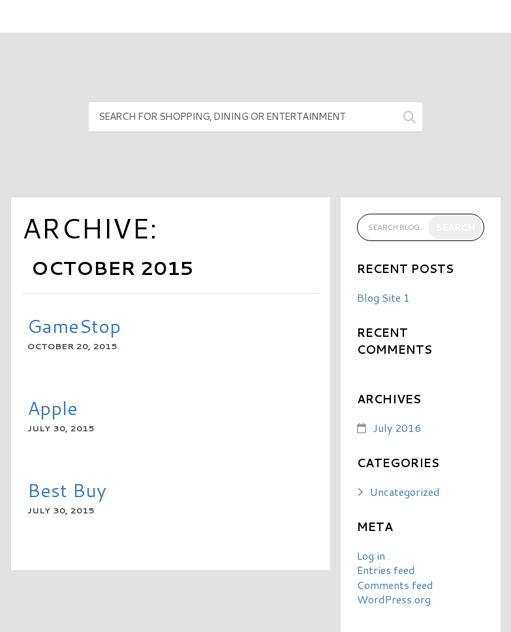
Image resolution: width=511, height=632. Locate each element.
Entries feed (386, 569)
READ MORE (68, 368)
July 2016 (397, 427)
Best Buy (66, 489)
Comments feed (395, 584)
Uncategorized (405, 491)
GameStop (74, 325)
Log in (371, 555)
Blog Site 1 (383, 297)
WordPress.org (394, 599)
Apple (52, 407)
